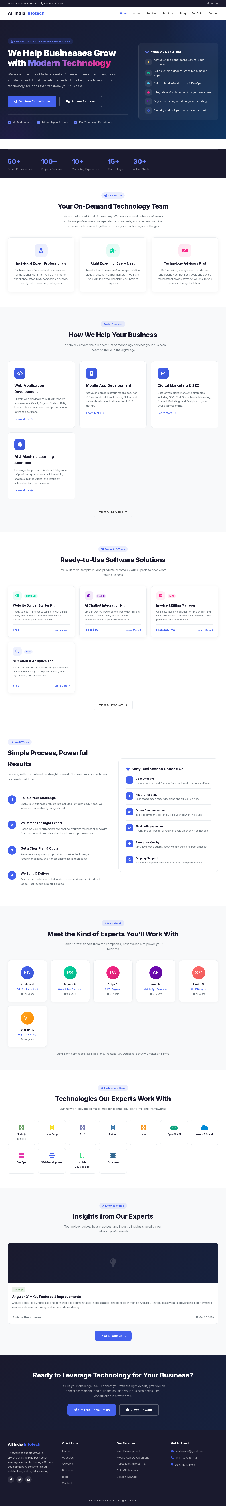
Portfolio (197, 13)
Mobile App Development (133, 1457)
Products (168, 13)
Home (123, 13)
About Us (68, 1457)
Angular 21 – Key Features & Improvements (46, 1297)
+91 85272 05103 (52, 3)
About (137, 13)
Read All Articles (113, 1336)
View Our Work (139, 1410)
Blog (183, 13)
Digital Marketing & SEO (131, 1464)
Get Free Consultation (32, 101)
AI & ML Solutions (128, 1470)
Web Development (128, 1451)
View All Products (113, 705)
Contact (213, 13)
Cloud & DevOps (127, 1476)
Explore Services (80, 101)
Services (151, 13)
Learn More (23, 419)
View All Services (113, 511)
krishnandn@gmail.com (22, 3)
